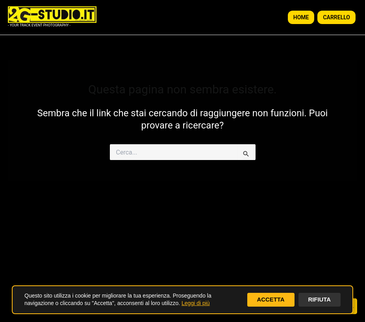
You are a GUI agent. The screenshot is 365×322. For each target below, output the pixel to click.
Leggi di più (196, 303)
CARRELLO (336, 17)
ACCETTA (268, 299)
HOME (301, 17)
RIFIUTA (318, 299)
